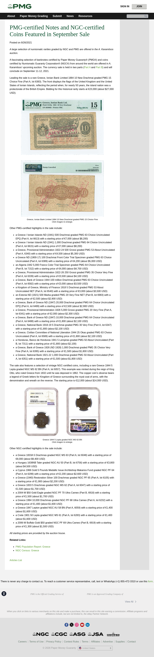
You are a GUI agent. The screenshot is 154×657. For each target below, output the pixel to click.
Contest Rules (71, 641)
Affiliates (95, 641)
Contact (131, 641)
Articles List (16, 560)
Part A (87, 67)
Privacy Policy (53, 641)
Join (139, 6)
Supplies (120, 641)
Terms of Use (36, 641)
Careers (22, 641)
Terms (85, 641)
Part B (99, 67)
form (150, 581)
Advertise (108, 641)
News (70, 16)
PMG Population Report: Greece (33, 546)
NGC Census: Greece (27, 550)
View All (131, 601)
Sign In (124, 6)
